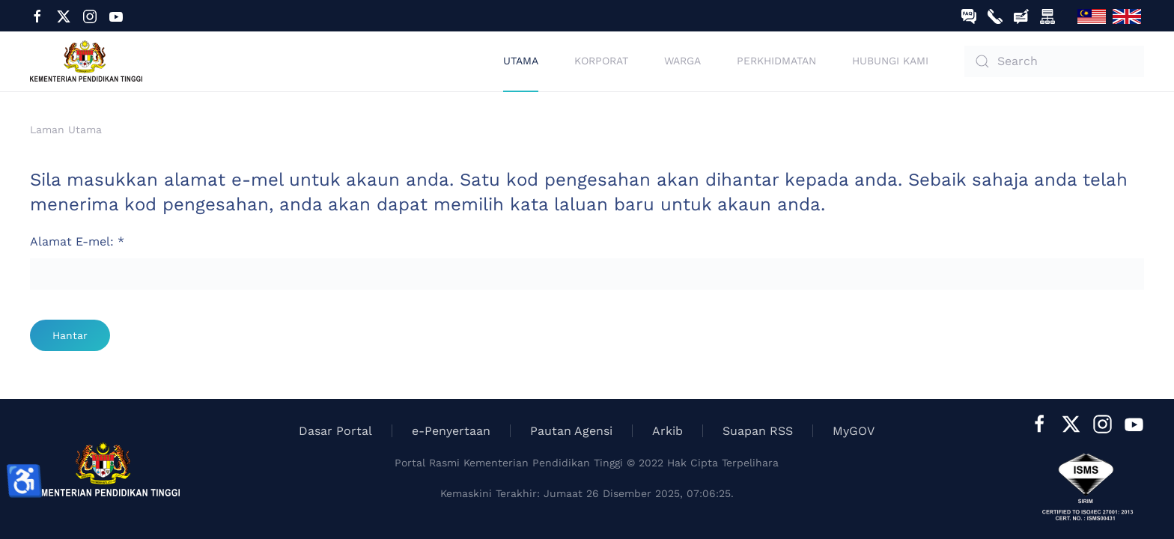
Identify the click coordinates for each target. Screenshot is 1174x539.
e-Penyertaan (451, 431)
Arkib (667, 431)
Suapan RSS (758, 431)
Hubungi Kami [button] (890, 61)
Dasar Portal (335, 431)
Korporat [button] (601, 61)
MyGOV (854, 431)
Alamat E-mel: (77, 241)
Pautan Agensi (571, 431)
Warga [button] (682, 61)
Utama (520, 61)
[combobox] (1054, 61)
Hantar (70, 335)
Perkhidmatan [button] (776, 61)
